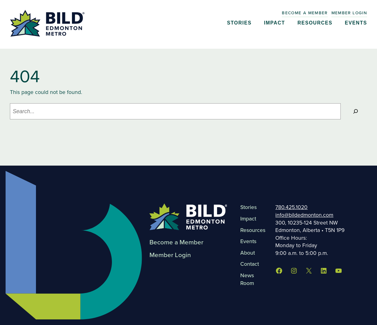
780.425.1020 (291, 207)
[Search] (355, 111)
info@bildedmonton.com (304, 215)
